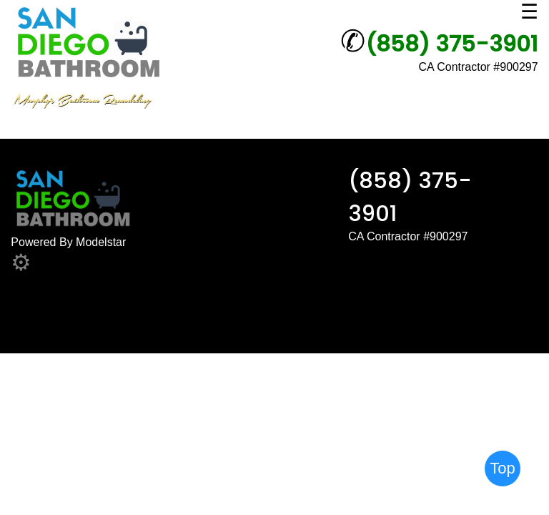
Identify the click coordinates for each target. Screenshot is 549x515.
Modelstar (101, 242)
